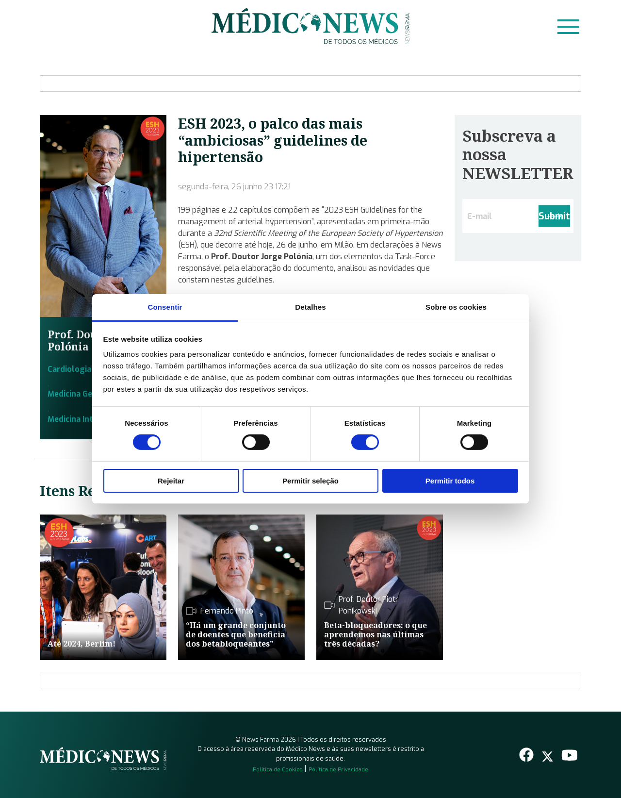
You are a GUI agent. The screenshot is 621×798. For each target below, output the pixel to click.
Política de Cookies (277, 769)
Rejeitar (171, 481)
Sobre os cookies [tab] (456, 307)
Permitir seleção (310, 481)
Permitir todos (450, 481)
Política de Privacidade (338, 769)
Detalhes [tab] (310, 307)
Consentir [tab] (165, 307)
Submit (554, 216)
